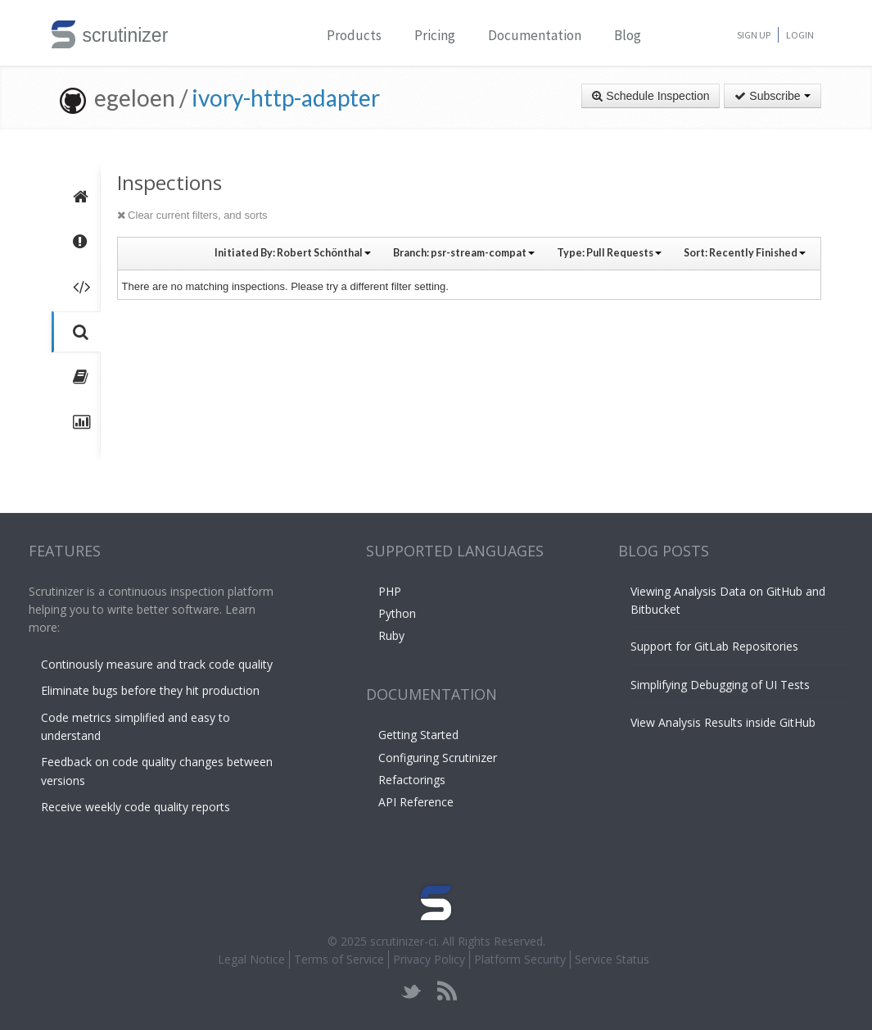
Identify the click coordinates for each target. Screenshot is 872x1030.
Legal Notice (251, 959)
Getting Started (418, 734)
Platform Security (520, 959)
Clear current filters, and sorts (192, 215)
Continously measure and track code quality (157, 664)
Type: (609, 253)
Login (800, 35)
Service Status (612, 959)
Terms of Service (339, 959)
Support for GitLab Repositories (714, 646)
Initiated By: (293, 253)
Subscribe (772, 95)
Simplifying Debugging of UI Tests (720, 684)
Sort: (745, 253)
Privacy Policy (429, 959)
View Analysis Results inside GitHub (723, 722)
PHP (389, 591)
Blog (627, 35)
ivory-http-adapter (286, 97)
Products (354, 35)
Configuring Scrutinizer (437, 757)
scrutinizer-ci (403, 941)
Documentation (534, 35)
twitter (411, 991)
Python (397, 613)
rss (446, 991)
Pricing (434, 35)
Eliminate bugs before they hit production (150, 690)
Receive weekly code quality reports (135, 806)
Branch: (464, 253)
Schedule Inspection (650, 95)
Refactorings (411, 779)
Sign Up (753, 35)
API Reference (416, 802)
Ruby (391, 635)
